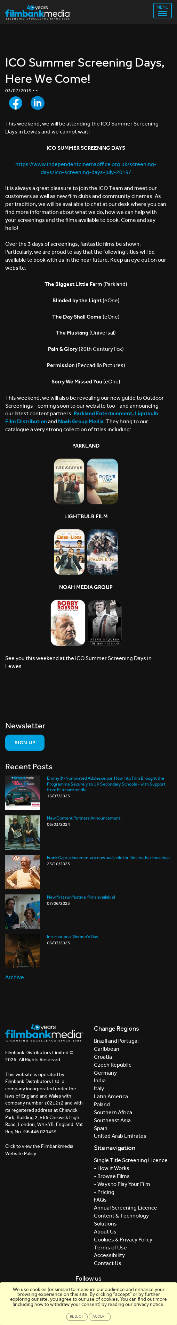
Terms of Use (110, 1247)
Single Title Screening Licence (131, 1160)
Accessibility (109, 1255)
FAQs (100, 1199)
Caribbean (106, 1049)
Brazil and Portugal (116, 1041)
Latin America (111, 1096)
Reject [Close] (77, 1316)
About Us (105, 1231)
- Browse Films (112, 1176)
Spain (100, 1128)
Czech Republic (112, 1065)
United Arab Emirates (120, 1136)
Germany (105, 1072)
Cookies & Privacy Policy (123, 1239)
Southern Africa (113, 1112)
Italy (99, 1088)
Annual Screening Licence (125, 1207)
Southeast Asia (112, 1120)
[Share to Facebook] (15, 103)
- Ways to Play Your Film (122, 1184)
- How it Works (111, 1168)
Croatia (103, 1057)
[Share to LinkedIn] (37, 103)
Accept (99, 1316)
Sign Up (25, 742)
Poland (102, 1104)
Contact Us (107, 1263)
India (100, 1080)
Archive (14, 977)
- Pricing (104, 1192)
